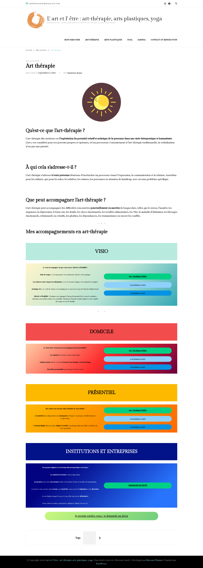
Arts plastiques (113, 40)
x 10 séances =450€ (137, 359)
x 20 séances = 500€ (137, 293)
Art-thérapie (92, 40)
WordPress (101, 563)
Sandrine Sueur (74, 73)
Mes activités (32, 61)
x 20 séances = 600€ (137, 427)
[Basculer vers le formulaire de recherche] (176, 3)
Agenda (142, 40)
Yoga (129, 40)
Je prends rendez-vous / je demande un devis (101, 515)
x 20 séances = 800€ (137, 367)
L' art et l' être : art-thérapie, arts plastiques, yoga (104, 19)
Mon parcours (72, 40)
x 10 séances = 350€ (138, 419)
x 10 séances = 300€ (138, 285)
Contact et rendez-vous (164, 40)
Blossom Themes (154, 560)
